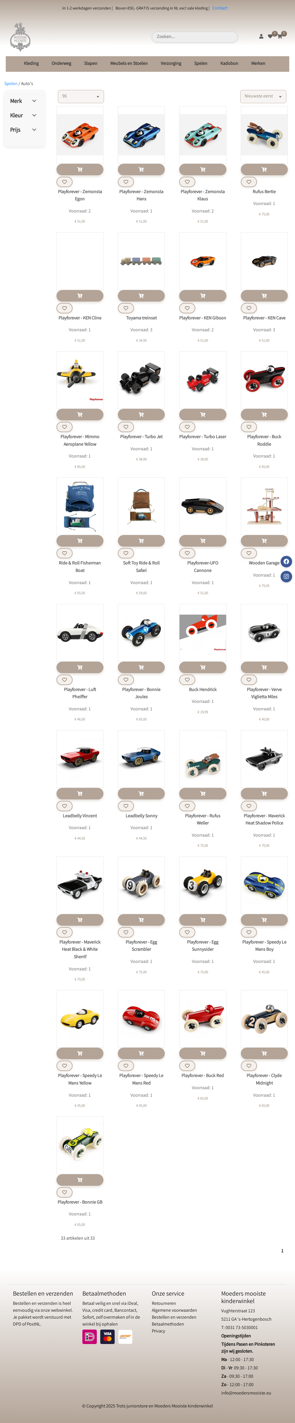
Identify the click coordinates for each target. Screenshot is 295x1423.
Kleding (31, 64)
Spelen (200, 64)
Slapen (90, 64)
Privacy (158, 1331)
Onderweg (61, 64)
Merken (258, 64)
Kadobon (229, 64)
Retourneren (164, 1303)
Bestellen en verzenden (174, 1317)
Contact (219, 8)
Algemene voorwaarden (174, 1310)
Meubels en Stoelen (129, 64)
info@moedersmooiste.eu (246, 1393)
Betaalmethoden (168, 1324)
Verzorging (171, 64)
